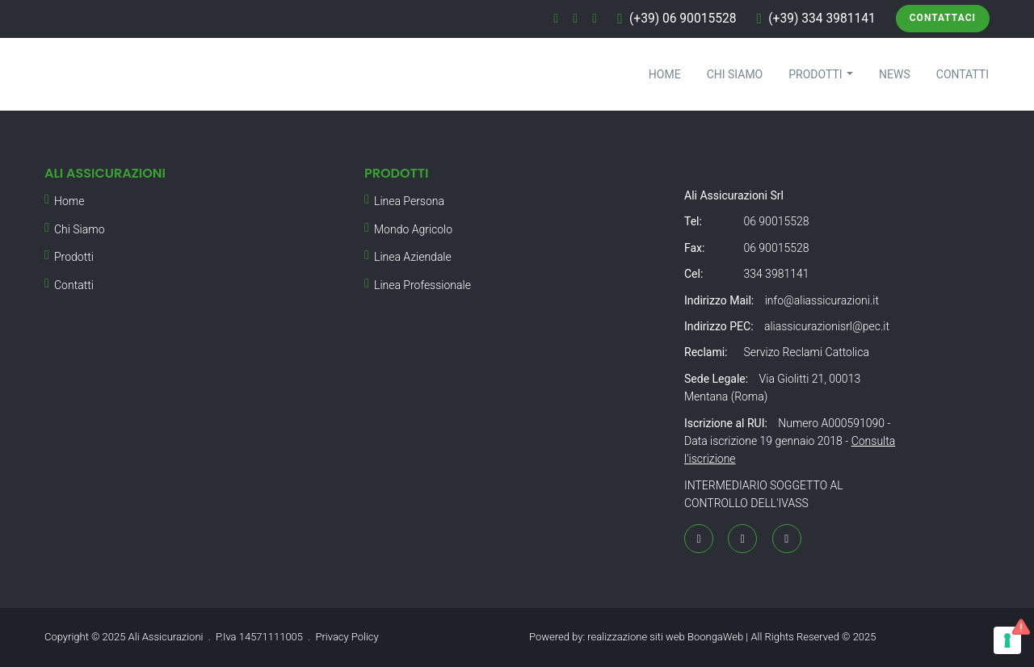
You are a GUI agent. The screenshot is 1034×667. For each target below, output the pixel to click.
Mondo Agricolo (413, 229)
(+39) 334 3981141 (822, 18)
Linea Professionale (422, 285)
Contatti (962, 74)
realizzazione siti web (635, 637)
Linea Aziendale (413, 256)
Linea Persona (409, 201)
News (894, 74)
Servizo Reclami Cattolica (805, 352)
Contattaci (943, 17)
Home (665, 74)
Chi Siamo (735, 74)
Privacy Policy (347, 637)
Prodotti (820, 74)
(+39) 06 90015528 (683, 18)
